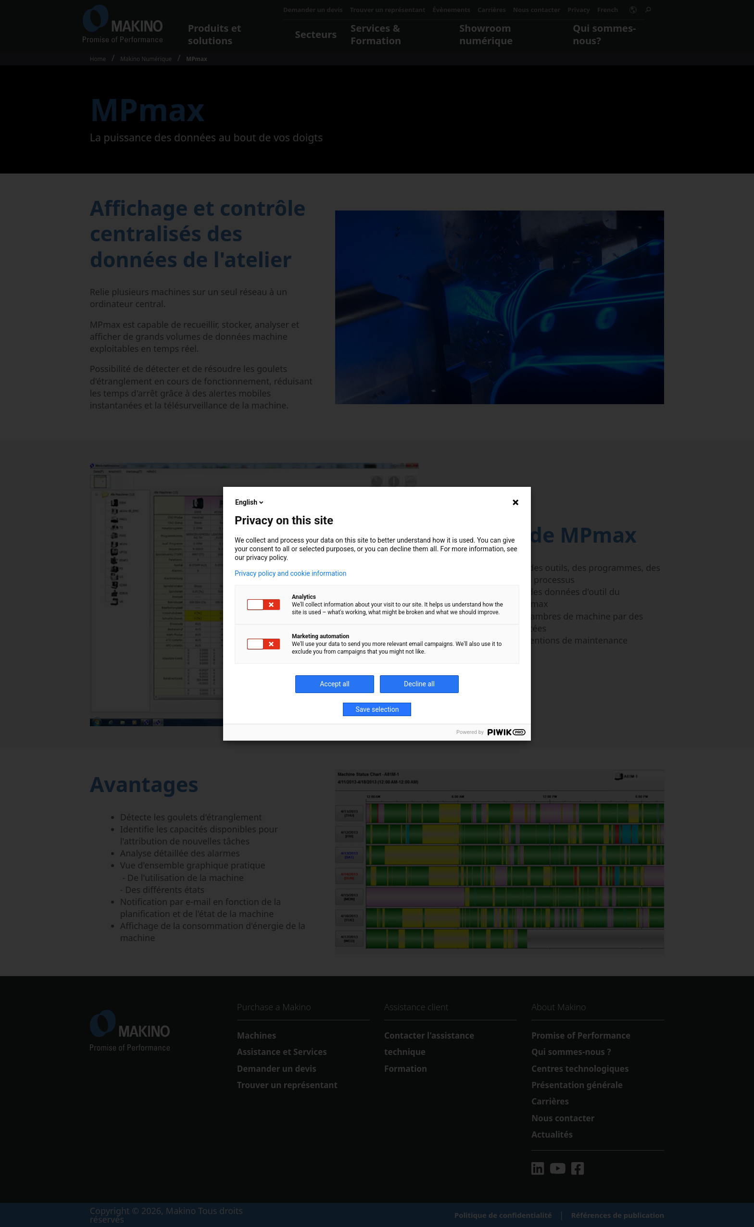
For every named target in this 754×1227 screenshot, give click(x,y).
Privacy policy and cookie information (291, 573)
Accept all (335, 684)
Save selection (377, 709)
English (250, 502)
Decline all (419, 684)
